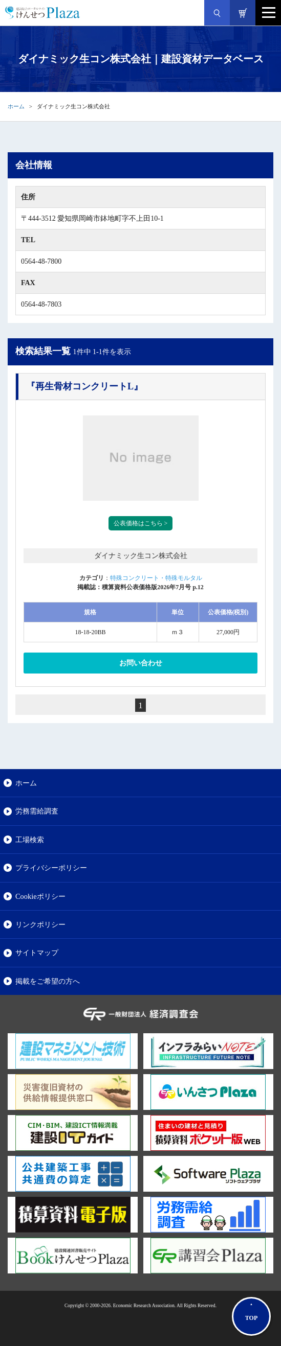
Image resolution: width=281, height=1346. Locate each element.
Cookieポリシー (40, 896)
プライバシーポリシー (51, 868)
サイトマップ (36, 952)
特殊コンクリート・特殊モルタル (156, 578)
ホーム (16, 106)
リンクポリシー (40, 924)
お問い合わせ (140, 663)
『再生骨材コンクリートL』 (84, 386)
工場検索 (29, 840)
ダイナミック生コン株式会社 (140, 556)
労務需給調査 (36, 811)
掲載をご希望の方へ (47, 981)
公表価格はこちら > (141, 523)
